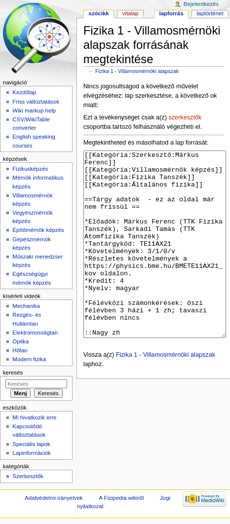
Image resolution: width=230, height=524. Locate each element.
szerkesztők (184, 117)
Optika (20, 341)
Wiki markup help (34, 110)
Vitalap (130, 13)
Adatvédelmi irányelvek (53, 498)
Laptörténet (210, 13)
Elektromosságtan (35, 333)
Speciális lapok (31, 444)
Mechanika (25, 306)
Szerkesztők (27, 476)
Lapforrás (171, 13)
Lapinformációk (31, 453)
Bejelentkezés (201, 4)
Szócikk (98, 13)
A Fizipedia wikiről (121, 498)
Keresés (13, 372)
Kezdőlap (24, 92)
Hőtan (20, 350)
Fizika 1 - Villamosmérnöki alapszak (137, 71)
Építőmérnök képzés (38, 230)
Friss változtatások (35, 102)
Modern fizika (29, 359)
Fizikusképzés (30, 169)
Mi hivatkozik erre (34, 417)
